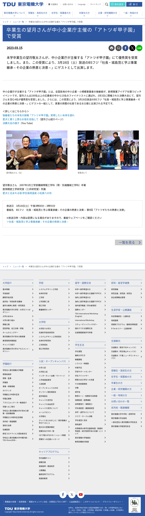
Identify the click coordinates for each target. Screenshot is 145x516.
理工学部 (42, 305)
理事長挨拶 (7, 374)
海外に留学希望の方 (83, 297)
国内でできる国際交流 (83, 328)
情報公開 (6, 324)
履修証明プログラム (46, 474)
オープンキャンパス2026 (48, 388)
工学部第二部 (44, 301)
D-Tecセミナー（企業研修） (122, 328)
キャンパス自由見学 (46, 404)
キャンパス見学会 (46, 400)
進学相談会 (43, 396)
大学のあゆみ (8, 316)
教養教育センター (46, 309)
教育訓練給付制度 (82, 441)
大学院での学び (45, 328)
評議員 (5, 382)
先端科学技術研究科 (46, 332)
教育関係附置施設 (9, 340)
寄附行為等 (7, 425)
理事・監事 (7, 378)
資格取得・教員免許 (46, 466)
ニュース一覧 (18, 21)
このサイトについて (91, 501)
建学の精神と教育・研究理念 (14, 305)
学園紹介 (7, 363)
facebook (125, 48)
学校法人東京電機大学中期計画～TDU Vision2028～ (16, 439)
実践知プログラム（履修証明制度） (125, 324)
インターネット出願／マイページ (52, 375)
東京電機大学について (14, 12)
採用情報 (22, 501)
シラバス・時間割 (82, 363)
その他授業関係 (81, 383)
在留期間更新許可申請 (83, 332)
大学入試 (42, 367)
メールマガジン (45, 412)
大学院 (42, 322)
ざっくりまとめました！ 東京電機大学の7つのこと (53, 421)
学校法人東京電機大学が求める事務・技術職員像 (16, 412)
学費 (76, 387)
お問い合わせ (68, 4)
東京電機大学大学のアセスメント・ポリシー (16, 350)
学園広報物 (7, 398)
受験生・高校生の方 (37, 12)
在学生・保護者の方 (61, 12)
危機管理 (6, 429)
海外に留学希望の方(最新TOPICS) (88, 301)
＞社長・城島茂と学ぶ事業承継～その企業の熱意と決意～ (38, 221)
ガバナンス (7, 390)
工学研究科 (43, 344)
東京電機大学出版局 (119, 418)
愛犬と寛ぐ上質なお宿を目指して (20, 119)
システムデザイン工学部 (48, 289)
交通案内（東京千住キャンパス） (124, 347)
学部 (41, 282)
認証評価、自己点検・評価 (13, 328)
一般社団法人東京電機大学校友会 (124, 422)
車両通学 (78, 424)
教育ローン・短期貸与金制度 (86, 396)
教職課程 (78, 359)
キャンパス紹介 (9, 344)
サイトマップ (95, 4)
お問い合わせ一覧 (120, 401)
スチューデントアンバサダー (86, 324)
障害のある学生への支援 (84, 379)
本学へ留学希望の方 (83, 289)
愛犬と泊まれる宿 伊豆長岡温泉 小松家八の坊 (27, 193)
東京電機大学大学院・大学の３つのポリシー (16, 310)
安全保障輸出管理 (118, 297)
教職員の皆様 (10, 501)
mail (118, 48)
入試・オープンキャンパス (52, 361)
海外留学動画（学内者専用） (86, 305)
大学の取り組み (9, 320)
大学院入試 (43, 371)
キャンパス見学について (48, 408)
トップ (5, 21)
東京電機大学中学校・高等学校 (123, 414)
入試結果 (42, 383)
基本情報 (6, 289)
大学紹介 (7, 282)
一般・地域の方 (130, 12)
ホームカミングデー (10, 332)
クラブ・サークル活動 (83, 416)
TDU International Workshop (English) (86, 314)
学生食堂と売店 (81, 420)
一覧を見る (127, 242)
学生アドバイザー (82, 375)
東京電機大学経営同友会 (120, 426)
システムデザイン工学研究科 (50, 336)
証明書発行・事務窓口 (83, 404)
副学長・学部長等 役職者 (12, 301)
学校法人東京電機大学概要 (13, 370)
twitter (132, 48)
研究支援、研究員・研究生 (121, 293)
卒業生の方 (84, 12)
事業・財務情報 (9, 386)
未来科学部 (43, 293)
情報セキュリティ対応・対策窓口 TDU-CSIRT (48, 501)
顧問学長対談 (8, 297)
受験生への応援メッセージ (49, 439)
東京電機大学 (17, 508)
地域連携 (114, 320)
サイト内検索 (109, 4)
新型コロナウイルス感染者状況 (15, 433)
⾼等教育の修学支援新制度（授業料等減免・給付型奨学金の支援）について (89, 431)
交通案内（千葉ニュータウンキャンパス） (125, 356)
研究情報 (114, 289)
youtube (80, 494)
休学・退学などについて (84, 412)
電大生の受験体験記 (46, 427)
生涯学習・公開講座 (121, 309)
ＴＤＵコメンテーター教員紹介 (15, 402)
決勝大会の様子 (11, 123)
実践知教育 (43, 478)
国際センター (80, 309)
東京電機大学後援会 (83, 437)
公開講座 (42, 470)
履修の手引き (80, 355)
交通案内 (54, 4)
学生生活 (79, 344)
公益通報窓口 (74, 501)
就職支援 (42, 462)
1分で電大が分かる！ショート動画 (52, 435)
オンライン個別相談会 (47, 392)
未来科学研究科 (45, 340)
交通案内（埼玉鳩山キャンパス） (124, 351)
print (112, 48)
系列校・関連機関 (9, 421)
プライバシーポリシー (111, 501)
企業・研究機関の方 (107, 12)
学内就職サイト (45, 458)
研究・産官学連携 (120, 282)
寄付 (135, 4)
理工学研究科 (44, 348)
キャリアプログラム (49, 451)
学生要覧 (78, 351)
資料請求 (118, 4)
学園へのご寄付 (9, 406)
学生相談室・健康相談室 (84, 408)
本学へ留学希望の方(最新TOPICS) (88, 293)
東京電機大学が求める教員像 (14, 336)
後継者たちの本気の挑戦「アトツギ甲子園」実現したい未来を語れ (38, 115)
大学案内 (42, 416)
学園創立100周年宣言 (11, 394)
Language (82, 4)
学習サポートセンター (83, 371)
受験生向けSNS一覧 (46, 431)
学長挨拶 (6, 293)
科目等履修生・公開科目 (120, 316)
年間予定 (78, 367)
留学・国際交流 (83, 282)
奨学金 (77, 392)
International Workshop (84, 320)
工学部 (41, 297)
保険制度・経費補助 (83, 400)
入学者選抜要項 (45, 379)
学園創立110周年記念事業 (13, 417)
